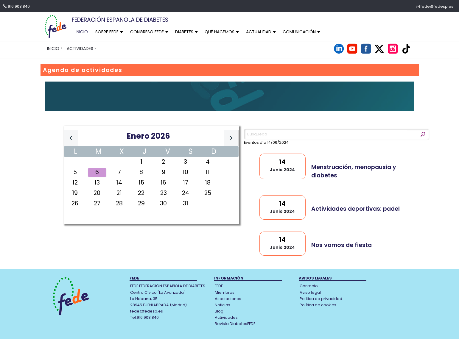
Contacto (309, 285)
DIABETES (184, 32)
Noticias (222, 304)
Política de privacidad (321, 298)
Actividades (226, 317)
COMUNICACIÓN (299, 32)
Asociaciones (228, 298)
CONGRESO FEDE (147, 32)
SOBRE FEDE (107, 32)
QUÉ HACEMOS (219, 32)
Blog (219, 311)
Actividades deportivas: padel (355, 209)
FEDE (219, 285)
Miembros (224, 292)
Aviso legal (310, 292)
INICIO (82, 32)
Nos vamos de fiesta (341, 245)
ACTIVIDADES (80, 48)
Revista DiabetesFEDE (235, 323)
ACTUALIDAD (258, 32)
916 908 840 (19, 6)
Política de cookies (318, 304)
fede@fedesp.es (437, 6)
